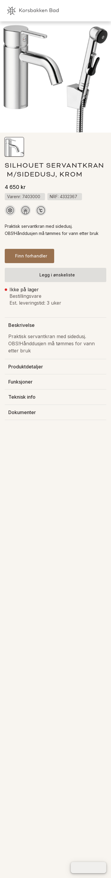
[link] (80, 10)
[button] (14, 146)
